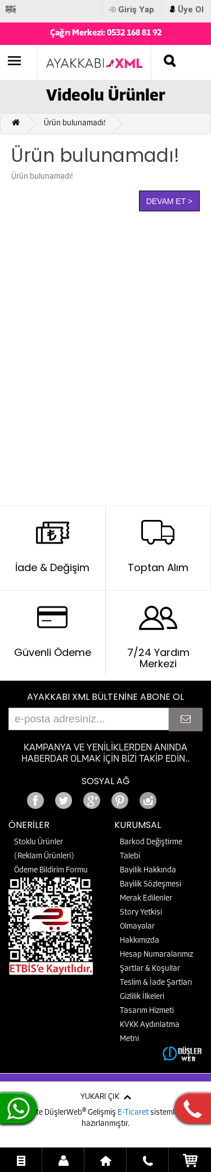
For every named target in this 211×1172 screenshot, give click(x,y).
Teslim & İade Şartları (156, 983)
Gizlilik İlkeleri (142, 997)
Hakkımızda (139, 940)
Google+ (176, 797)
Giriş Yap (136, 9)
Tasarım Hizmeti (147, 1011)
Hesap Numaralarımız (156, 955)
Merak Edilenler (146, 898)
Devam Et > (169, 201)
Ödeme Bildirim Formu (51, 870)
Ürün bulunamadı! (75, 123)
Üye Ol (191, 9)
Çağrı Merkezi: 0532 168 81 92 (105, 33)
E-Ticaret (134, 1112)
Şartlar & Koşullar (150, 969)
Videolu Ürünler (105, 96)
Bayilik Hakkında (148, 870)
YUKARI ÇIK (99, 1097)
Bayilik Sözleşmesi (150, 884)
